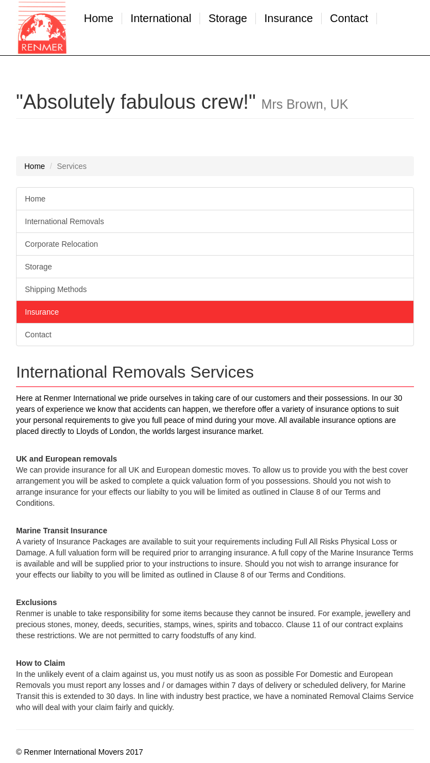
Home (98, 18)
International (160, 18)
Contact (349, 18)
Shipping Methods (56, 289)
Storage (227, 18)
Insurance (288, 18)
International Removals (64, 221)
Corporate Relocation (61, 244)
